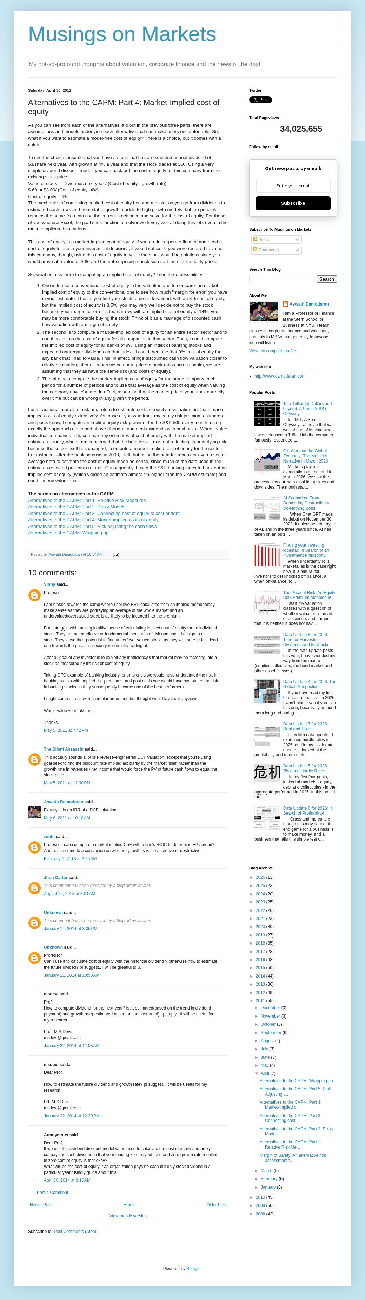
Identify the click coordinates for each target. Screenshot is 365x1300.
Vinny (49, 584)
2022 (261, 910)
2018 (261, 943)
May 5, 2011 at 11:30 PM (67, 782)
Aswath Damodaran (63, 801)
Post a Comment (52, 1192)
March (267, 1170)
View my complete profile (272, 350)
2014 (261, 976)
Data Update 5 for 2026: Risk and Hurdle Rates (305, 768)
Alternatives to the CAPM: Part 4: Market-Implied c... (290, 1105)
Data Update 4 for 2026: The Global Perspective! (310, 684)
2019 (261, 935)
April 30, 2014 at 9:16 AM (67, 1180)
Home (129, 1204)
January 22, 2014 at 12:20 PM (72, 1115)
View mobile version (128, 1216)
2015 (261, 967)
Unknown (53, 912)
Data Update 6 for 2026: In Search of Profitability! (308, 811)
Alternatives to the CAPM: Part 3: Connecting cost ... (290, 1118)
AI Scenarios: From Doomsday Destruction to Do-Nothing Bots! (307, 503)
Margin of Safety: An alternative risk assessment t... (293, 1158)
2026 (261, 877)
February (270, 1178)
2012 (261, 992)
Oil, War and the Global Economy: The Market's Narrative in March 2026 (305, 456)
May (265, 1065)
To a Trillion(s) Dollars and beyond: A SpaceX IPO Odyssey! (307, 408)
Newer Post (41, 1204)
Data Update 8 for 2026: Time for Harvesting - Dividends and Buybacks (306, 639)
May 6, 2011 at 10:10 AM (67, 818)
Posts (261, 239)
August (268, 1040)
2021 (261, 918)
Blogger (193, 1268)
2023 (261, 902)
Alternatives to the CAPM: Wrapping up (68, 532)
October (269, 1024)
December (271, 1007)
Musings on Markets (122, 34)
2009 (261, 1205)
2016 (261, 959)
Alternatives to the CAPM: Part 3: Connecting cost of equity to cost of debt (104, 513)
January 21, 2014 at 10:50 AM (71, 975)
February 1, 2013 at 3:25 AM (70, 858)
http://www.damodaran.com (279, 376)
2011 (261, 1000)
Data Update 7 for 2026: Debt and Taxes (305, 726)
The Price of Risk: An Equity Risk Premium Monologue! (309, 595)
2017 (261, 951)
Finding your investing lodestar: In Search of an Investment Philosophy (306, 550)
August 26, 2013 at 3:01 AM (69, 893)
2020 (261, 926)
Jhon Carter (55, 877)
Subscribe (293, 203)
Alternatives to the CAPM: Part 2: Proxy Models (76, 506)
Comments (266, 250)
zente (49, 836)
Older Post (216, 1204)
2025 (261, 885)
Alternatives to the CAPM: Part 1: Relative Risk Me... (290, 1144)
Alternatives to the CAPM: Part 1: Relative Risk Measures (87, 500)
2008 (261, 1213)
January (269, 1187)
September (272, 1032)
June (266, 1057)
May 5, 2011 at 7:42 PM (66, 730)
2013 (261, 984)
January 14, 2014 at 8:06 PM (70, 928)
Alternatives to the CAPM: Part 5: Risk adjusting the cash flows (92, 526)
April (265, 1073)
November (271, 1016)
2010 (261, 1197)
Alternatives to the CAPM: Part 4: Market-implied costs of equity (93, 519)
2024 (261, 893)
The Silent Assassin (64, 749)
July (265, 1048)
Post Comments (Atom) (76, 1231)
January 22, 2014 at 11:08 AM (71, 1045)
